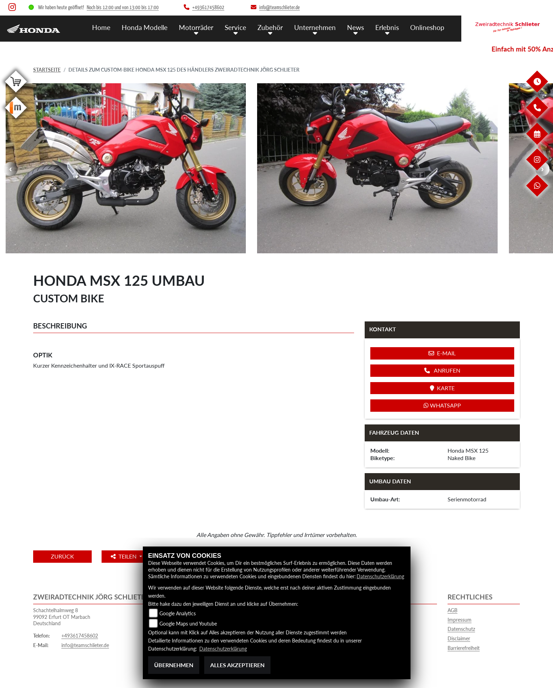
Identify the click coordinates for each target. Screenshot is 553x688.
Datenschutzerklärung (380, 576)
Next (542, 169)
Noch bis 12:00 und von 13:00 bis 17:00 (123, 7)
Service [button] (235, 27)
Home (101, 27)
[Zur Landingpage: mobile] (16, 119)
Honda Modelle (145, 27)
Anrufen (442, 370)
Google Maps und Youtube (188, 624)
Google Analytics (177, 613)
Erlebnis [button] (387, 27)
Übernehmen (173, 665)
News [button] (355, 27)
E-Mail (442, 353)
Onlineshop (427, 27)
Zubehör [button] (270, 27)
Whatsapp (442, 405)
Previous (11, 169)
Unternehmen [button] (315, 27)
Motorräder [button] (196, 27)
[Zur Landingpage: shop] (16, 93)
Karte (442, 388)
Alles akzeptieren (237, 665)
